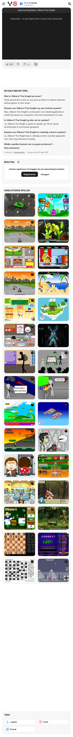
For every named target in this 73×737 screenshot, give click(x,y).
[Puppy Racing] (19, 283)
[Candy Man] (19, 413)
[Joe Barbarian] (19, 440)
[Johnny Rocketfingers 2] (53, 440)
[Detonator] (53, 413)
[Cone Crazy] (19, 205)
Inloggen (45, 174)
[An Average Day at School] (19, 361)
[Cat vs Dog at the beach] (53, 283)
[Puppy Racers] (19, 231)
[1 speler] (20, 722)
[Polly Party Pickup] (19, 257)
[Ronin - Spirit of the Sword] (53, 492)
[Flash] (53, 722)
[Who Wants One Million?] (53, 544)
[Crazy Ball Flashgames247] (53, 205)
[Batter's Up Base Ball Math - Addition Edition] (53, 466)
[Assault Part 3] (53, 387)
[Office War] (19, 492)
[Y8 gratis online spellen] (12, 4)
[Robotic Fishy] (53, 231)
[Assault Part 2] (19, 387)
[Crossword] (19, 570)
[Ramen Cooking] (19, 335)
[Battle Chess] (19, 544)
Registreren (30, 174)
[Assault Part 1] (53, 361)
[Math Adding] (19, 518)
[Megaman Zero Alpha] (53, 570)
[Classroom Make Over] (19, 309)
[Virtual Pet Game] (53, 257)
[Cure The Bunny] (53, 335)
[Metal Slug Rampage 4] (53, 518)
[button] (12, 147)
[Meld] (27, 64)
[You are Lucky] (53, 309)
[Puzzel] (20, 729)
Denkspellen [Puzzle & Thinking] (19, 152)
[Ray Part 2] (19, 466)
